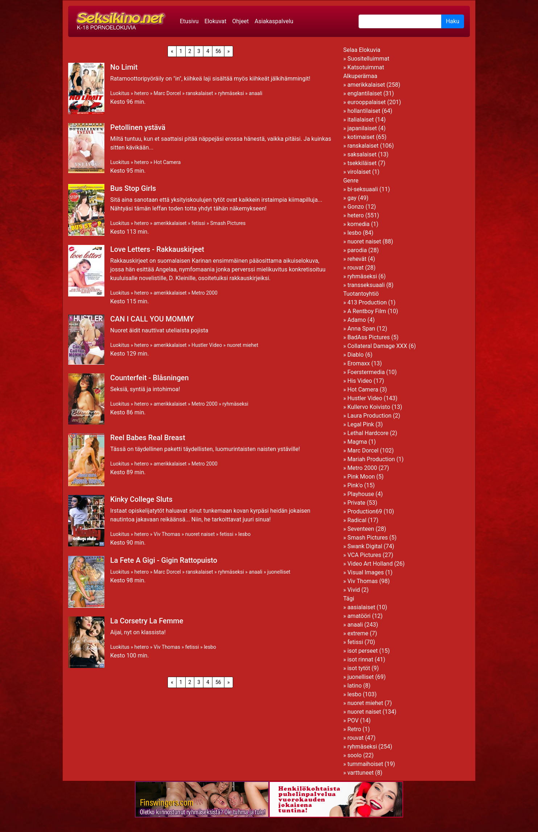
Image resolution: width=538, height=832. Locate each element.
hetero (141, 93)
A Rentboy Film (366, 311)
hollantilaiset (363, 110)
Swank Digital (364, 546)
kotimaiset (360, 137)
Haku (452, 21)
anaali (255, 93)
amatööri (359, 615)
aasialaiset (361, 607)
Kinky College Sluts (141, 499)
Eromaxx (358, 363)
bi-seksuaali (362, 189)
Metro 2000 (204, 293)
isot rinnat (360, 659)
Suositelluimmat (368, 58)
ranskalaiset (199, 93)
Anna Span (361, 328)
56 (218, 51)
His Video (359, 380)
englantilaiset (364, 93)
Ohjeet (240, 21)
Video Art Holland (370, 563)
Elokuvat (215, 21)
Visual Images (365, 572)
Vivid (353, 589)
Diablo (355, 354)
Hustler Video (206, 345)
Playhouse (360, 494)
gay (351, 197)
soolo (354, 755)
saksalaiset (362, 154)
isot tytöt (358, 668)
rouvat (355, 267)
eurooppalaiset (366, 102)
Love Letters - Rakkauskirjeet (157, 249)
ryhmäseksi (231, 93)
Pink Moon (361, 476)
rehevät (357, 258)
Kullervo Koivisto (368, 406)
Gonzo (355, 206)
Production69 (364, 511)
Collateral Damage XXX (377, 346)
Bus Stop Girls (133, 188)
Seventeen (360, 528)
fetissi (198, 223)
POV (353, 720)
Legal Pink (360, 424)
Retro (354, 729)
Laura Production (369, 415)
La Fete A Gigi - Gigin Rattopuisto (163, 560)
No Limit (124, 67)
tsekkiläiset (362, 163)
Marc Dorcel (167, 93)
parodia (357, 250)
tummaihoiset (365, 764)
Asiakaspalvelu (273, 21)
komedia (358, 224)
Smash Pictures (228, 223)
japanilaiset (362, 128)
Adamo (356, 319)
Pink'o (355, 485)
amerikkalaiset (170, 223)
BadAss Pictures (368, 337)
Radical (356, 520)
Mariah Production (371, 459)
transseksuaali (366, 285)
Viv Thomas (167, 534)
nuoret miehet (242, 345)
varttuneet (360, 772)
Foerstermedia (366, 372)
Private (356, 502)
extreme (357, 633)
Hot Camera (167, 162)
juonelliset (278, 572)
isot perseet (362, 650)
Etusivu (189, 21)
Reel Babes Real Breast (147, 437)
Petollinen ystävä (137, 127)
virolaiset (359, 171)
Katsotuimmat (365, 67)
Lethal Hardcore (367, 433)
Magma (357, 441)
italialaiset (360, 119)
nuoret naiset (200, 534)
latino (354, 685)
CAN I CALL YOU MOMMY (152, 319)
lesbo (244, 534)
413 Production (367, 302)
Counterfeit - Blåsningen (149, 377)
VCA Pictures (364, 555)
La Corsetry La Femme (146, 620)
